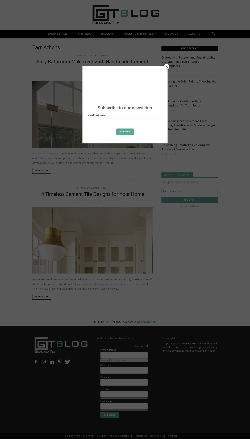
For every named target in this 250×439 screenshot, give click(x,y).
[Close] (166, 66)
